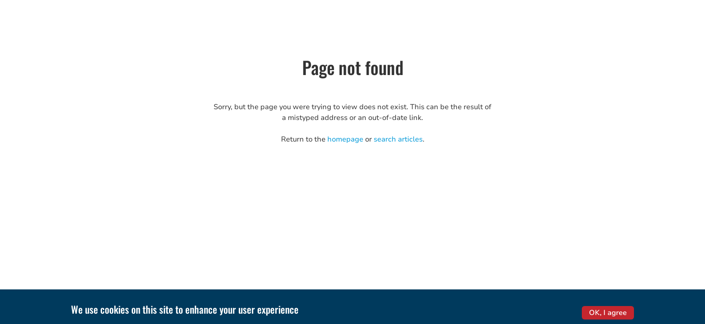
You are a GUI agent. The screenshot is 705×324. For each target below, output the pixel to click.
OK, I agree (608, 315)
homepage (345, 139)
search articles (398, 139)
